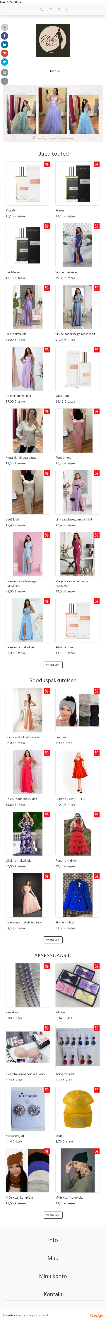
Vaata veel (53, 665)
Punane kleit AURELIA (70, 799)
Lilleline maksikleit (18, 861)
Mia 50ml (12, 210)
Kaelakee (12, 1012)
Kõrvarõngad (64, 1074)
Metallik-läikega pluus (21, 458)
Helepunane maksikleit (21, 799)
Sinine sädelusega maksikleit (75, 334)
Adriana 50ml (64, 647)
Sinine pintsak (65, 922)
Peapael (60, 737)
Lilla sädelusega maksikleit (73, 519)
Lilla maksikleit (16, 334)
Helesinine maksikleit (20, 647)
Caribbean (13, 272)
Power (59, 210)
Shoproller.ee (96, 1316)
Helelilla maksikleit (18, 396)
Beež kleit (12, 519)
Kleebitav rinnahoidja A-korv (25, 1074)
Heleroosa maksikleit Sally (24, 922)
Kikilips (60, 1012)
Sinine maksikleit (67, 272)
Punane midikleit (66, 861)
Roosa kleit (63, 458)
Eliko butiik (11, 1315)
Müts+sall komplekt (19, 1197)
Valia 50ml (62, 396)
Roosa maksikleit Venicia (23, 737)
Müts (59, 1136)
